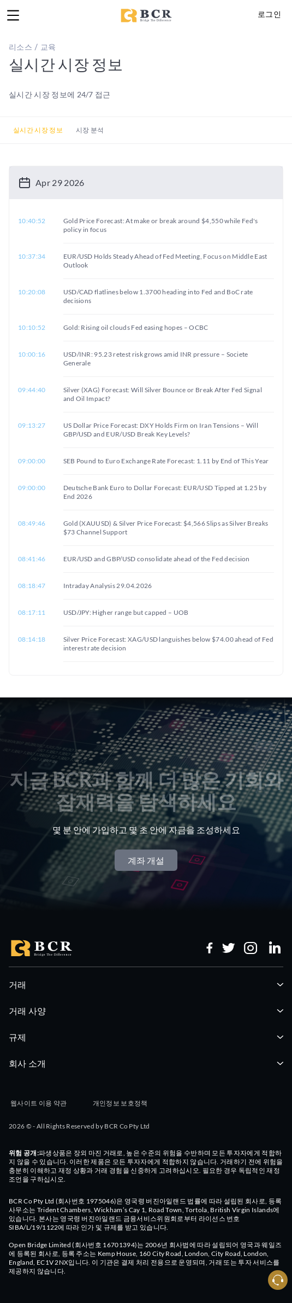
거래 (146, 984)
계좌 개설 (146, 860)
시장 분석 (90, 130)
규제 (146, 1037)
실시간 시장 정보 (38, 130)
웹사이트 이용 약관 (38, 1103)
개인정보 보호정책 (120, 1103)
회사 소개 (146, 1063)
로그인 (269, 14)
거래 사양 (146, 1010)
